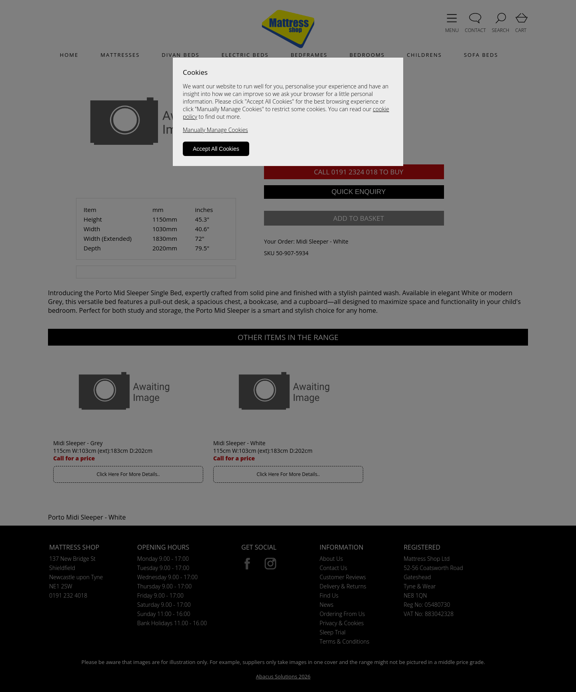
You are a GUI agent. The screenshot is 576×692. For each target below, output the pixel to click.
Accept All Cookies (216, 149)
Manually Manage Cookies (215, 130)
